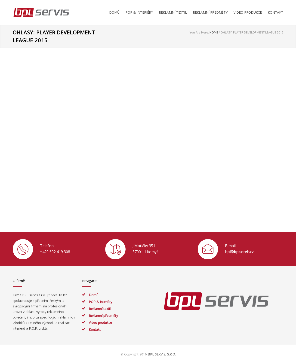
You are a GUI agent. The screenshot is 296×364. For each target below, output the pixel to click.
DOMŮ (114, 12)
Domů (94, 295)
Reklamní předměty (103, 315)
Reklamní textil (100, 308)
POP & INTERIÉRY (139, 12)
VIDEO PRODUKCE (248, 12)
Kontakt (95, 329)
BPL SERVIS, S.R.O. (162, 354)
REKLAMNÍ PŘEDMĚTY (210, 12)
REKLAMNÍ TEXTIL (173, 12)
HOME (214, 32)
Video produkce (100, 322)
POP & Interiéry (100, 302)
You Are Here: (199, 32)
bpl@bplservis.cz (239, 251)
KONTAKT (275, 12)
